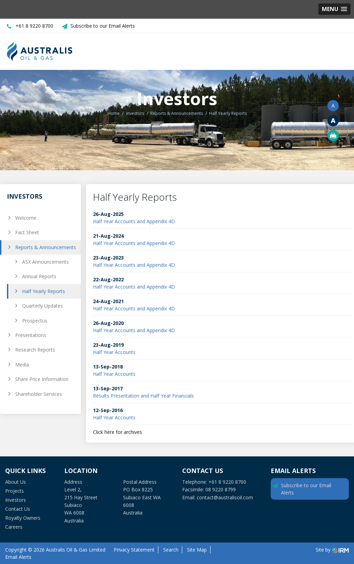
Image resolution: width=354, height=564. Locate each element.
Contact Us (17, 509)
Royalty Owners (22, 518)
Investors (15, 500)
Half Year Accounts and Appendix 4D (134, 221)
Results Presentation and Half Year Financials (143, 395)
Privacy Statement (134, 549)
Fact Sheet (27, 232)
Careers (13, 527)
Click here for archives (117, 432)
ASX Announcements (45, 261)
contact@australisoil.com (225, 497)
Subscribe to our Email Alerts (103, 25)
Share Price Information (41, 379)
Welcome (25, 218)
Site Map (197, 549)
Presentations (30, 335)
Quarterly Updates (42, 305)
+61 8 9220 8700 (34, 25)
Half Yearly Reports (43, 291)
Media (22, 364)
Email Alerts (18, 557)
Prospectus (34, 320)
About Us (15, 482)
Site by (332, 549)
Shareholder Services (38, 394)
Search (170, 549)
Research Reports (35, 349)
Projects (14, 491)
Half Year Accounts (114, 352)
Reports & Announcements (45, 247)
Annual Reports (39, 276)
